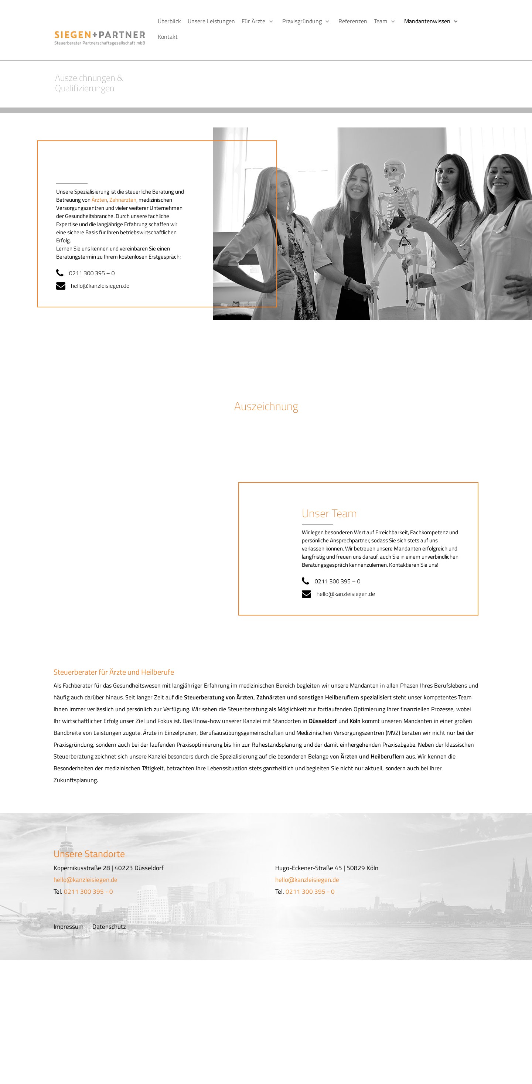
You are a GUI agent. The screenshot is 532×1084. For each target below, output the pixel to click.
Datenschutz (109, 923)
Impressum (68, 923)
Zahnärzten (122, 195)
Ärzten (99, 195)
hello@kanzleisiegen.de (103, 281)
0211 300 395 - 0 (88, 888)
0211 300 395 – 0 (94, 269)
